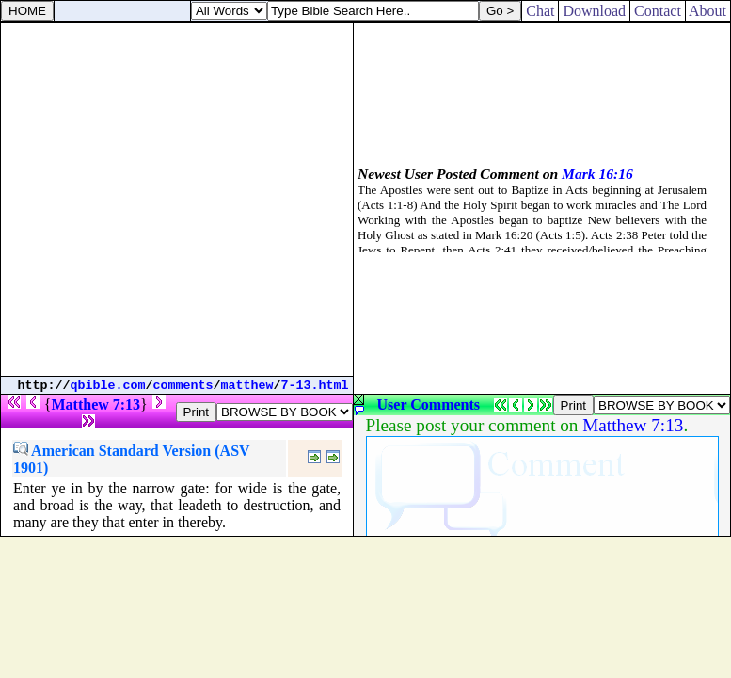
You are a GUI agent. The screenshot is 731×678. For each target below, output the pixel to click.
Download (594, 11)
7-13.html (315, 386)
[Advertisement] (176, 199)
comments (183, 386)
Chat (540, 11)
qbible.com (108, 386)
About (708, 11)
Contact (657, 11)
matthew (247, 386)
